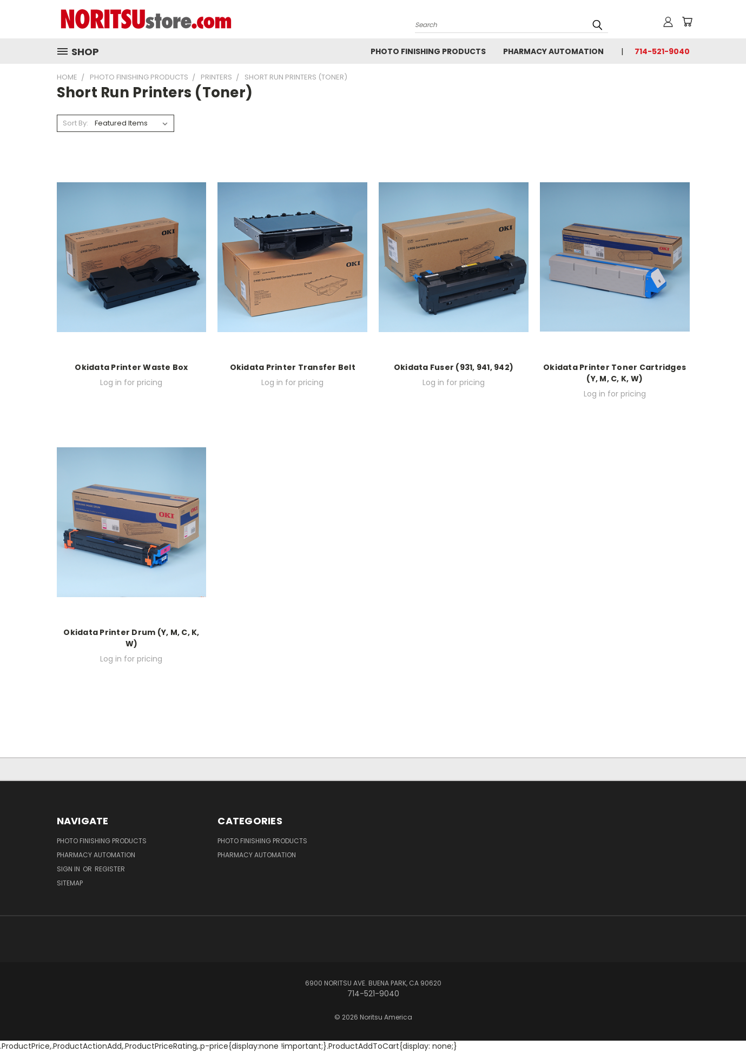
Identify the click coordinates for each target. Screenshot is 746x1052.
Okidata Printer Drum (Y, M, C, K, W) (131, 638)
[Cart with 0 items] (687, 21)
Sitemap (70, 883)
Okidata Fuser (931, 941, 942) (453, 367)
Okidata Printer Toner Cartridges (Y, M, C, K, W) (614, 373)
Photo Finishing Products (428, 51)
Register (110, 869)
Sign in (69, 869)
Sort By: (75, 123)
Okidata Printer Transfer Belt (292, 367)
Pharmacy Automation (553, 51)
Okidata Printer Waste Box (131, 367)
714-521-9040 (662, 51)
